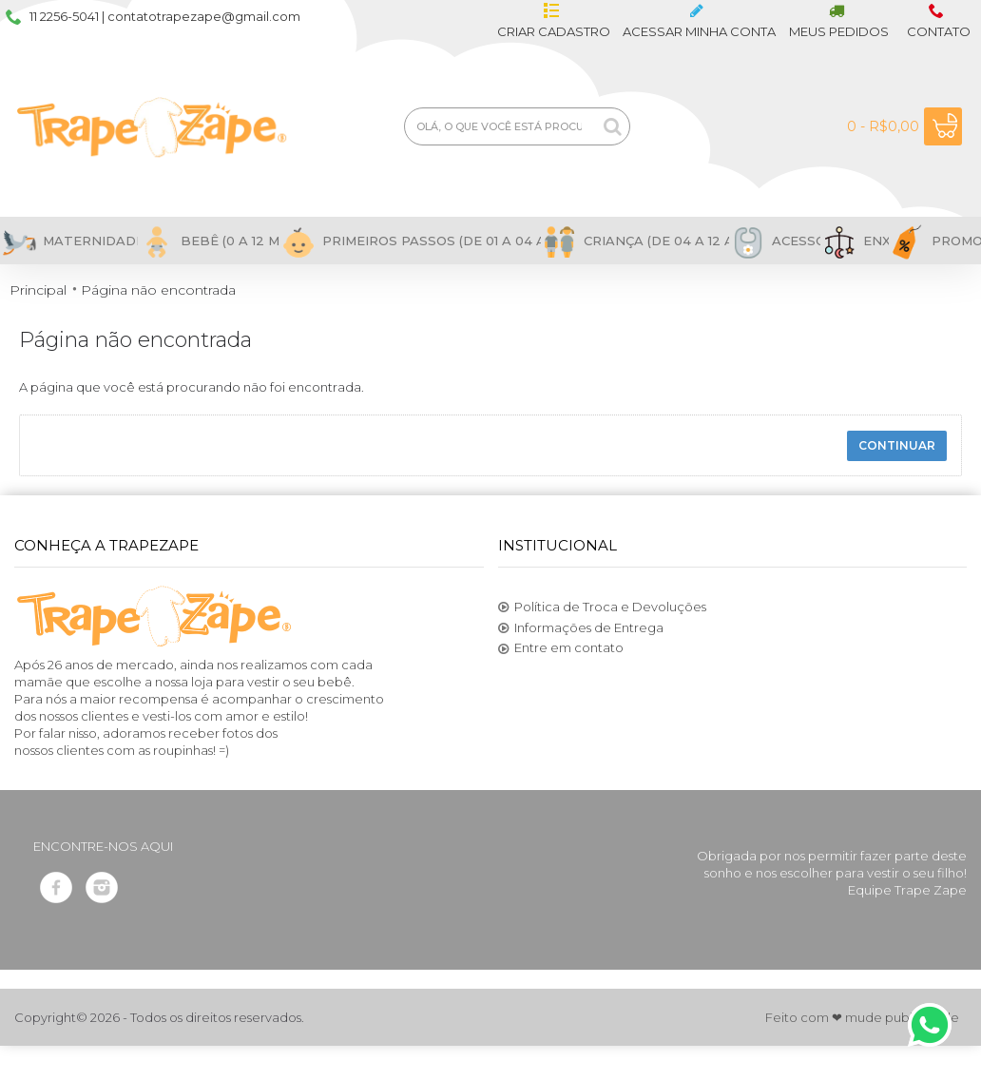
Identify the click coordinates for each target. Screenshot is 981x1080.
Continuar (896, 445)
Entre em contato (561, 648)
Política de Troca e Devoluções (602, 607)
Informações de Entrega (581, 628)
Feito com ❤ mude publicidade (862, 1017)
